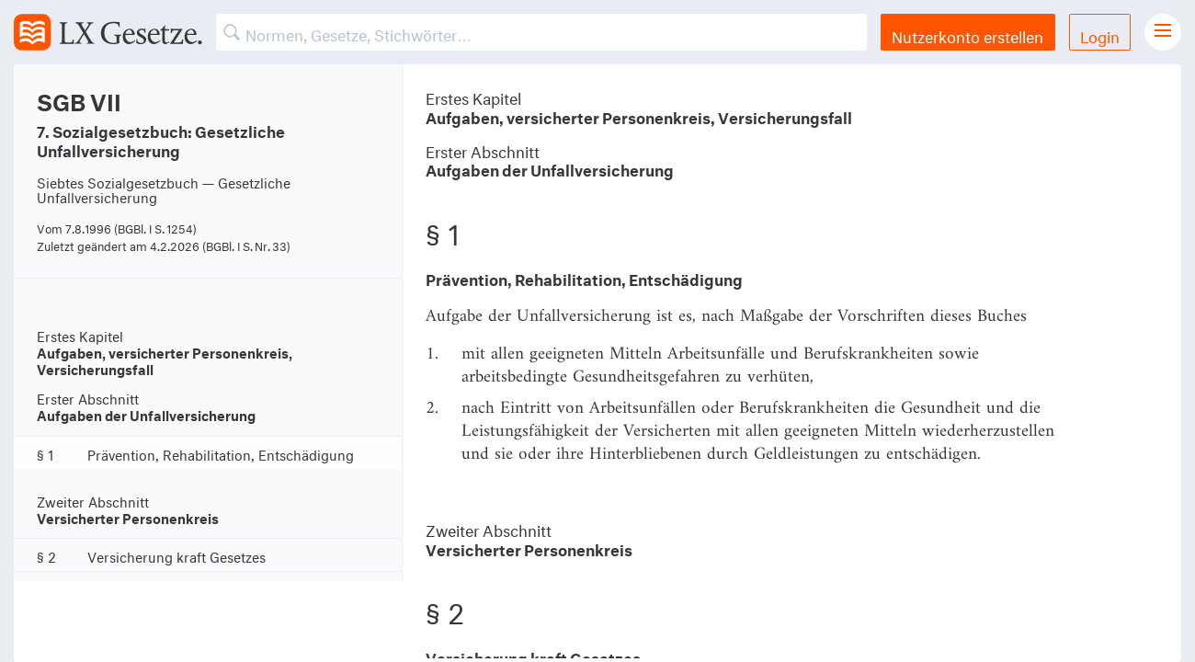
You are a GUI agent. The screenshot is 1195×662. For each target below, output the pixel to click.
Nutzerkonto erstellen (967, 34)
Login (1100, 34)
